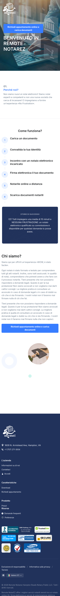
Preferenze (9, 517)
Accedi (6, 474)
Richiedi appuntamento (11, 492)
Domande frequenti (11, 513)
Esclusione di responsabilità (13, 567)
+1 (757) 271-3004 (11, 449)
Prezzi (4, 506)
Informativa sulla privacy (39, 567)
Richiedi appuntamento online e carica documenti (23, 28)
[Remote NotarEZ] (9, 9)
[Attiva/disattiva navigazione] (56, 8)
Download (6, 488)
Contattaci (6, 469)
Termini (5, 570)
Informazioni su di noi (11, 465)
